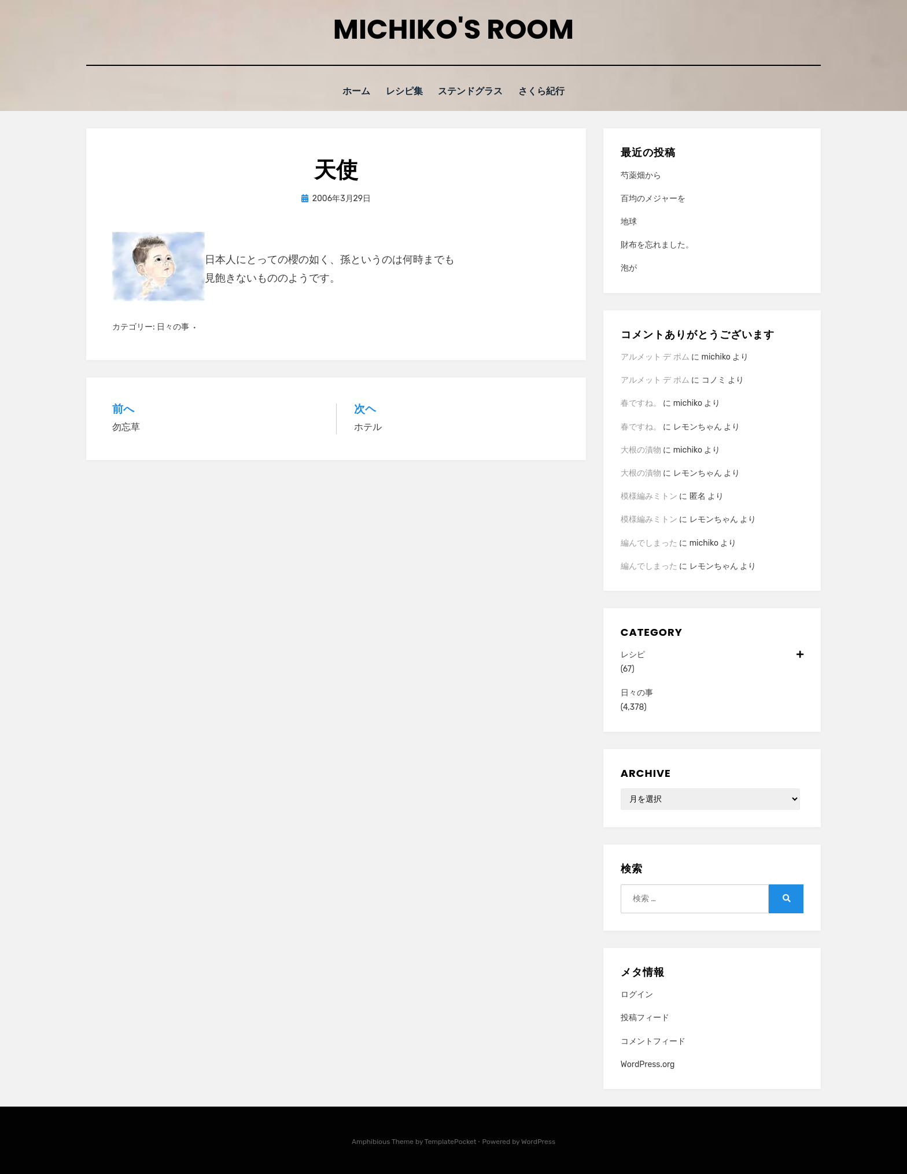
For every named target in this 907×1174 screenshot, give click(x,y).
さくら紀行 (544, 91)
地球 (629, 221)
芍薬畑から (641, 175)
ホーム (355, 91)
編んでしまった (649, 542)
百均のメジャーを (653, 198)
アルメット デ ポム (655, 356)
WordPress (538, 1141)
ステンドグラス (472, 91)
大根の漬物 (641, 449)
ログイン (637, 994)
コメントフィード (653, 1041)
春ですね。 (641, 403)
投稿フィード (645, 1017)
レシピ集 (405, 91)
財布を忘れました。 (657, 244)
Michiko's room (453, 29)
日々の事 (173, 326)
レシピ (712, 654)
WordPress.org (648, 1064)
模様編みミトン (649, 496)
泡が (629, 268)
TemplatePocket (451, 1141)
